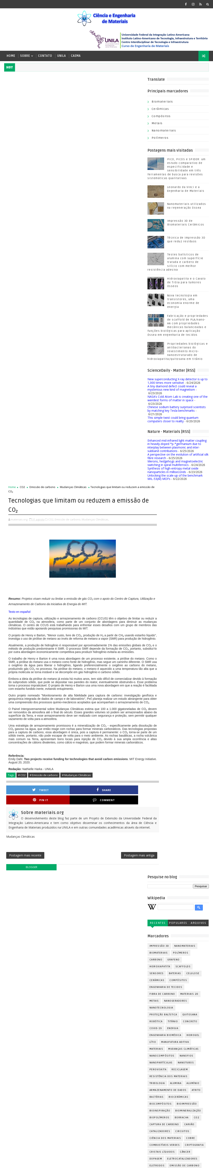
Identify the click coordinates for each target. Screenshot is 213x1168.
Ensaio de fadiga (100, 792)
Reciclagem (118, 675)
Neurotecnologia (124, 915)
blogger (29, 472)
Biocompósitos (99, 709)
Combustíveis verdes (103, 750)
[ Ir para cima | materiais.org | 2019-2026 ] (33, 1162)
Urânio (93, 1018)
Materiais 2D (128, 599)
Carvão (128, 730)
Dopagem (94, 764)
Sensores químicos (102, 991)
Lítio (91, 647)
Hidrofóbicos (113, 819)
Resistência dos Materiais (107, 682)
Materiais (95, 654)
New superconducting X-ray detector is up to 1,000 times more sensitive (177, 381)
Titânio (111, 627)
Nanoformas (97, 915)
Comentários (157, 1119)
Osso (92, 922)
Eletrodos (95, 771)
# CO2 (22, 384)
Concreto (129, 627)
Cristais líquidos (101, 757)
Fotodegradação (100, 812)
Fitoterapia (134, 798)
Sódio (132, 1004)
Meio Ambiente (131, 881)
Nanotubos (124, 668)
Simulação (95, 998)
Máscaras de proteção (104, 901)
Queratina (120, 970)
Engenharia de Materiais (106, 778)
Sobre (25, 56)
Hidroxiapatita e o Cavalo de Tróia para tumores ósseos (186, 283)
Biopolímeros (98, 723)
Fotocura (113, 805)
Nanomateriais (164, 131)
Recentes (96, 528)
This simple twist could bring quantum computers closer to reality (172, 420)
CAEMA (76, 56)
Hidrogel (131, 641)
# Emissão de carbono (44, 384)
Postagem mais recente (25, 460)
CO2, (51, 112)
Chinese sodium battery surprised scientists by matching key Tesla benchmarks (176, 410)
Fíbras (93, 819)
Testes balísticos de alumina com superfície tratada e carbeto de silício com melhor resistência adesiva (175, 263)
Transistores (98, 1011)
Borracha (120, 723)
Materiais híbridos (101, 881)
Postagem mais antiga (125, 460)
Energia (111, 634)
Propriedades (98, 970)
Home (11, 56)
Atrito (134, 695)
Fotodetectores (129, 812)
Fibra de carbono (101, 599)
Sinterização (117, 998)
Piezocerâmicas (99, 943)
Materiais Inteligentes (104, 874)
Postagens (156, 1112)
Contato (45, 56)
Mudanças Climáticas (73, 80)
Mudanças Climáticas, (95, 112)
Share (61, 399)
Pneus (136, 943)
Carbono (94, 565)
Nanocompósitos (100, 661)
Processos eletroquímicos (108, 963)
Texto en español (19, 204)
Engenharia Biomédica (104, 641)
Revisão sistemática (102, 984)
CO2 (22, 80)
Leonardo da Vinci (101, 833)
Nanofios (125, 661)
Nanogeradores (114, 606)
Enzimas (123, 792)
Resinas (112, 977)
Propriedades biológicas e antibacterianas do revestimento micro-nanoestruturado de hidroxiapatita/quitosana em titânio (177, 352)
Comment (130, 399)
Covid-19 (94, 634)
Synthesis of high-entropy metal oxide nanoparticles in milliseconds (172, 471)
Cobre (129, 744)
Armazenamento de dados (106, 695)
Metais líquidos (99, 895)
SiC (124, 991)
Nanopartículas (99, 668)
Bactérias (95, 702)
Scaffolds (121, 572)
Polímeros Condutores (105, 956)
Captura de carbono (103, 730)
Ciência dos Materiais (104, 744)
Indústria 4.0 (97, 826)
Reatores (95, 977)
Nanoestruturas (132, 908)
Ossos (105, 922)
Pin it (95, 399)
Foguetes (95, 805)
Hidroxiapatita (98, 572)
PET (126, 929)
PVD (136, 929)
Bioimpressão (125, 709)
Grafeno (112, 565)
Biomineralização (127, 716)
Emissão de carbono (42, 80)
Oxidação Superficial (103, 929)
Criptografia (133, 750)
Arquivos (137, 528)
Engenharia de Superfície (106, 785)
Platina (121, 943)
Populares (117, 528)
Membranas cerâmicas (104, 888)
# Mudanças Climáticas (76, 384)
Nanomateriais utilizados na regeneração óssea (44, 1085)
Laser (116, 826)
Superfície (115, 1004)
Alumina (114, 689)
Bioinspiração (98, 716)
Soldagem (95, 1004)
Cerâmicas (160, 109)
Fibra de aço (97, 798)
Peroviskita (96, 675)
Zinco (107, 1018)
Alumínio (131, 689)
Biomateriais (162, 102)
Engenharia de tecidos (104, 593)
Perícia (121, 936)
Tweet (26, 399)
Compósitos (161, 117)
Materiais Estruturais (104, 860)
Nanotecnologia (100, 613)
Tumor (117, 1011)
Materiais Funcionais (103, 867)
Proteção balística (102, 620)
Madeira (125, 833)
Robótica (94, 627)
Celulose (131, 579)
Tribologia (96, 689)
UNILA (61, 56)
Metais (157, 124)
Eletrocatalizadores (121, 764)
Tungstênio (135, 1011)
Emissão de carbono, (68, 112)
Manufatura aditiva (114, 647)
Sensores (95, 579)
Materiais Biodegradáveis (106, 846)
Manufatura (96, 840)
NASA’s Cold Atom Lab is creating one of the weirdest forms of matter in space (177, 399)
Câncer (124, 757)
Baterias (114, 579)
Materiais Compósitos (104, 853)
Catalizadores (98, 737)
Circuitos (121, 737)
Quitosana (128, 620)
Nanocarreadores (101, 908)
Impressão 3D (98, 551)
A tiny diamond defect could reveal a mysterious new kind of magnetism (172, 389)
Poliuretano (97, 949)
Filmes (116, 798)
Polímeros (160, 138)
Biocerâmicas (117, 702)
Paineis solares (99, 936)
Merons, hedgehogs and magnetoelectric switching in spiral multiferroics (175, 464)
